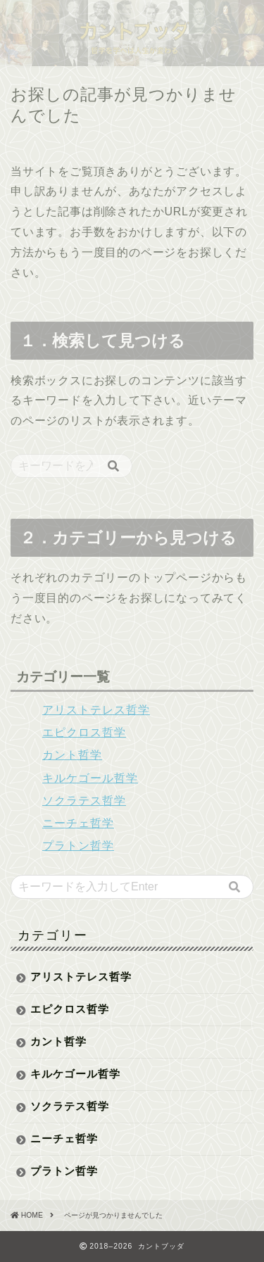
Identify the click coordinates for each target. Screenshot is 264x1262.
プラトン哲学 (78, 846)
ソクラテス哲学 (84, 801)
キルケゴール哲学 (90, 778)
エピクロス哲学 (84, 732)
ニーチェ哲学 (78, 823)
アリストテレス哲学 (96, 710)
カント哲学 (72, 755)
